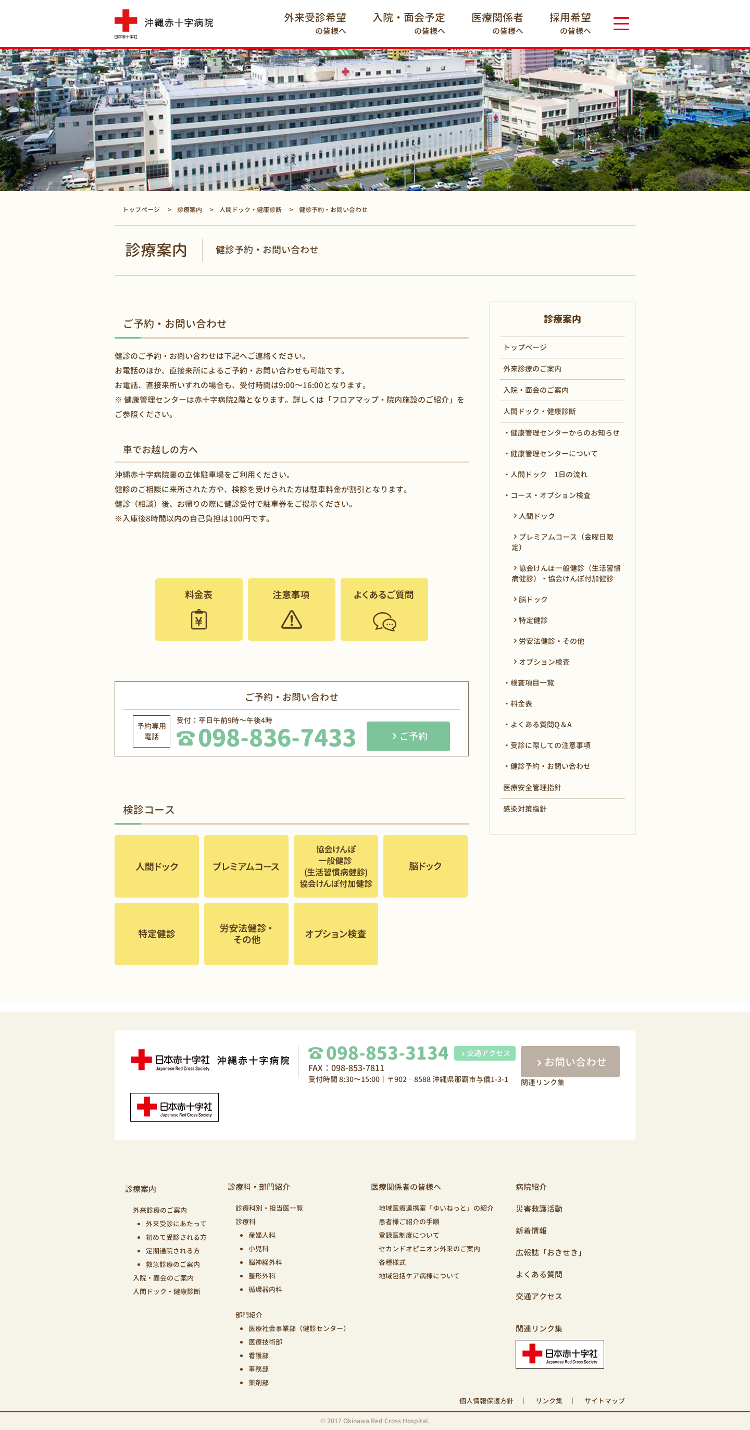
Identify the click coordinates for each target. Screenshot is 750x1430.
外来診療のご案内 (532, 369)
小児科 (258, 1248)
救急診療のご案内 (173, 1264)
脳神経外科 (265, 1262)
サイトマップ (604, 1401)
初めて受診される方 (176, 1237)
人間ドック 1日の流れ (549, 474)
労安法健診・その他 (551, 641)
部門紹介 (248, 1315)
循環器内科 (265, 1289)
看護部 (258, 1355)
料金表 (521, 703)
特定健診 (533, 620)
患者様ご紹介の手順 (409, 1221)
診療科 (245, 1221)
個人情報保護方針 (486, 1401)
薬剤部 (258, 1382)
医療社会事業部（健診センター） (299, 1328)
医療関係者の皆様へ (406, 1187)
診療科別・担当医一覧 (269, 1208)
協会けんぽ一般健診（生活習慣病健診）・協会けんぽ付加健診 (566, 573)
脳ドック (533, 599)
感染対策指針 (525, 809)
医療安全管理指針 (532, 787)
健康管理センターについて (554, 453)
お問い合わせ (570, 1061)
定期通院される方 (173, 1250)
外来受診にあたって (176, 1223)
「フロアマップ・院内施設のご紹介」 (390, 399)
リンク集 (548, 1401)
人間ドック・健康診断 (539, 411)
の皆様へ (315, 23)
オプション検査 (544, 662)
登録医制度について (409, 1235)
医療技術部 (265, 1342)
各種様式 (392, 1262)
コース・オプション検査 (550, 495)
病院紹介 (531, 1187)
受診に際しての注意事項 (550, 745)
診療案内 (140, 1189)
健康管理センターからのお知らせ (565, 433)
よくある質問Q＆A (541, 724)
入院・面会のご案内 (536, 390)
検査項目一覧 (532, 683)
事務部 (258, 1369)
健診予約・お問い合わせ (550, 766)
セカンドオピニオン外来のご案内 (429, 1248)
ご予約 (413, 736)
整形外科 (262, 1275)
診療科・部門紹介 (259, 1187)
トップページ (525, 347)
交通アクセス (484, 1053)
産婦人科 (262, 1235)
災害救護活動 (539, 1208)
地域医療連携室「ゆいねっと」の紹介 (436, 1208)
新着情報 (531, 1230)
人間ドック (537, 516)
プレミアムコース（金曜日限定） (562, 542)
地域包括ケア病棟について (419, 1275)
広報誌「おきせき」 (551, 1252)
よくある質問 (539, 1274)
